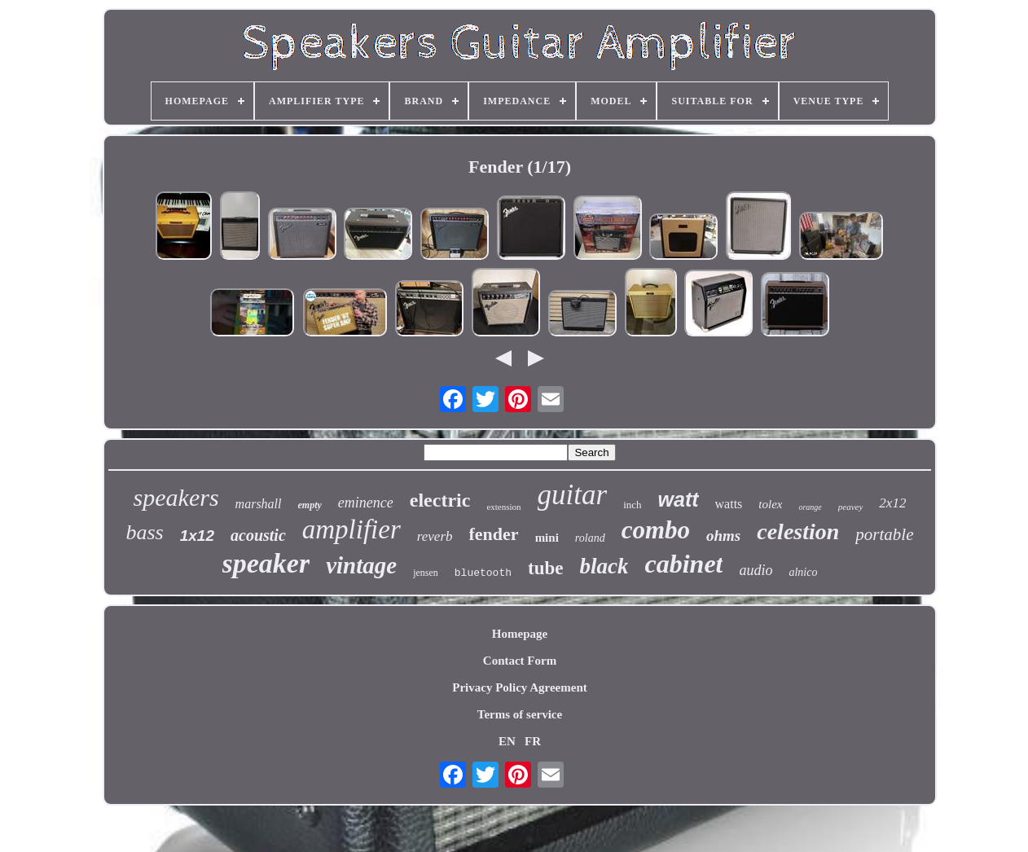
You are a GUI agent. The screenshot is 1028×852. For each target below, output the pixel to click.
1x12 (197, 535)
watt (678, 499)
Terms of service (519, 714)
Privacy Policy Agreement (519, 687)
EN (507, 741)
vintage (361, 565)
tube (545, 568)
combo (656, 530)
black (603, 566)
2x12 (892, 503)
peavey (850, 507)
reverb (435, 536)
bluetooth (483, 573)
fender (494, 534)
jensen (425, 572)
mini (547, 537)
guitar (573, 495)
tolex (770, 504)
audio (755, 570)
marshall (258, 504)
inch (632, 504)
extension (503, 507)
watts (729, 504)
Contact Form (519, 660)
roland (590, 538)
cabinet (683, 563)
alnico (803, 572)
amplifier (351, 529)
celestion (798, 531)
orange (809, 507)
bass (144, 532)
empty (310, 505)
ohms (723, 535)
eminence (365, 502)
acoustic (258, 535)
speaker (266, 563)
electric (440, 500)
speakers (176, 497)
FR (533, 741)
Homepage (519, 633)
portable (884, 534)
